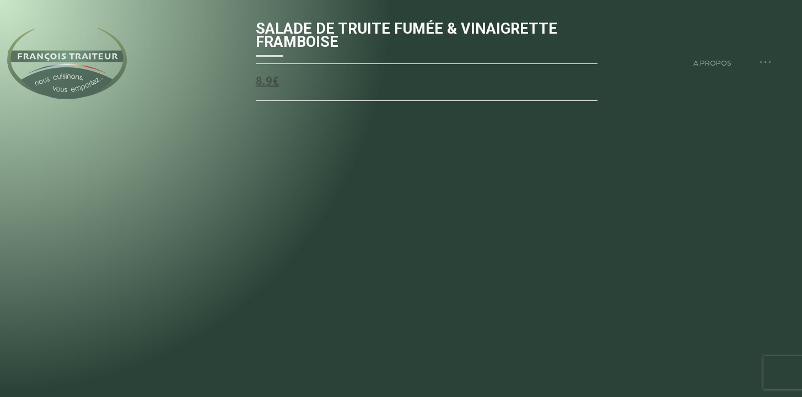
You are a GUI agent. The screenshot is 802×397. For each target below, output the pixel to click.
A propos (712, 63)
